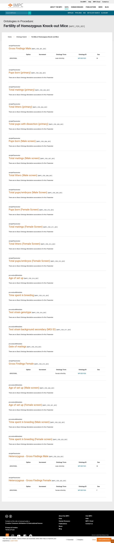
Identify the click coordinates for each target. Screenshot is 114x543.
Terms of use (10, 530)
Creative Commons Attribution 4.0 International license (23, 523)
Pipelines (78, 13)
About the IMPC (56, 7)
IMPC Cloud (89, 521)
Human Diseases (77, 7)
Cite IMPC (89, 516)
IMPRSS (71, 13)
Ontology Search (93, 13)
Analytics (79, 540)
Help (87, 518)
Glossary (104, 13)
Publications (91, 7)
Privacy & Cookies (11, 527)
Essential (69, 540)
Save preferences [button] (104, 540)
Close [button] (94, 540)
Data (66, 7)
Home (10, 37)
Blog (107, 7)
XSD (84, 13)
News (100, 7)
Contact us (89, 524)
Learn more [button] (14, 541)
